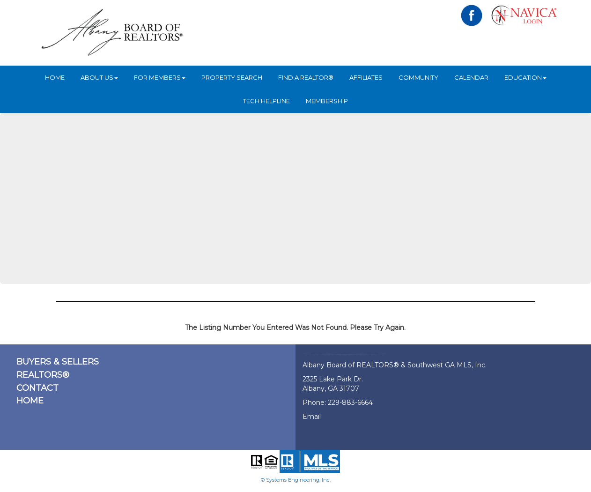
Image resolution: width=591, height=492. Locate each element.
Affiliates (366, 77)
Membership (327, 100)
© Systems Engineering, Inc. (296, 480)
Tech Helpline (266, 100)
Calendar (471, 77)
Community (418, 77)
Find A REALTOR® (305, 77)
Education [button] (525, 77)
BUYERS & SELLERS (57, 362)
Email (312, 416)
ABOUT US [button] (99, 77)
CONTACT (37, 388)
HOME (55, 77)
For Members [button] (159, 77)
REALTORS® (42, 375)
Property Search (231, 77)
